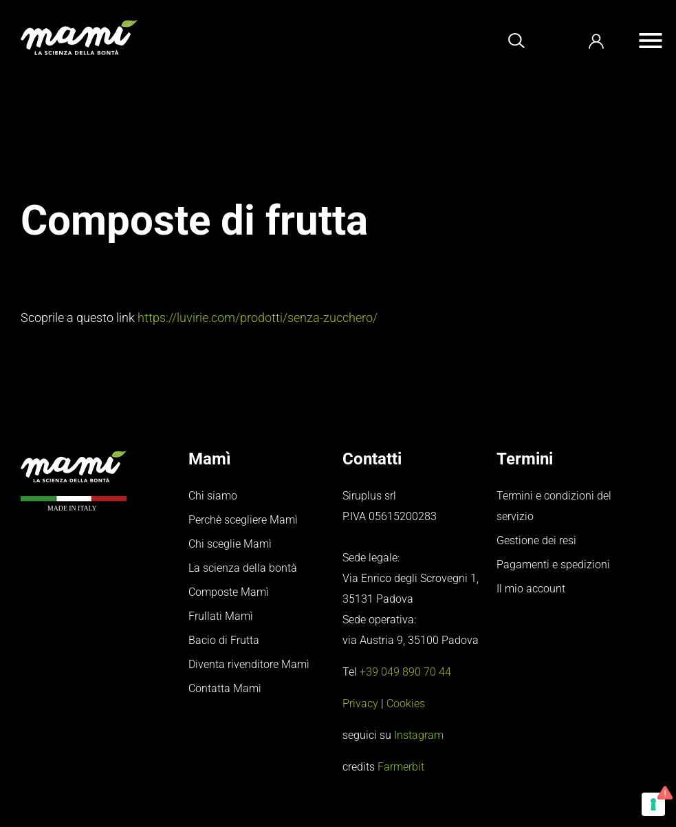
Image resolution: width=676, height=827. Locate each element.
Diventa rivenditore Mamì (248, 664)
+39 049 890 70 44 (405, 671)
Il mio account (531, 588)
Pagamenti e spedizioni (553, 564)
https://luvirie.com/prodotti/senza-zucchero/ (258, 317)
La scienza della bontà (242, 567)
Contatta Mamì (224, 688)
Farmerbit (401, 766)
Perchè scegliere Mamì (243, 519)
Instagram (419, 735)
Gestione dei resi (536, 540)
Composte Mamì (228, 592)
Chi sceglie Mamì (230, 543)
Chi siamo (212, 495)
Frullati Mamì (220, 616)
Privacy (360, 703)
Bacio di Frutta (223, 640)
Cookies (405, 703)
